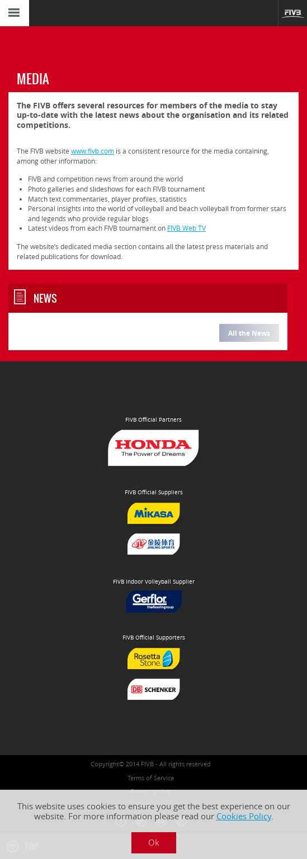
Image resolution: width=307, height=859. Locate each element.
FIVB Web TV (186, 228)
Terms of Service (150, 778)
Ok (153, 842)
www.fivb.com (92, 151)
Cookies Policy (243, 816)
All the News (249, 333)
